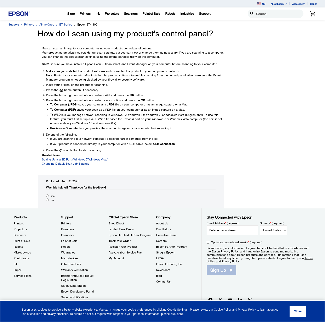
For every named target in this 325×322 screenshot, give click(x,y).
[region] (162, 311)
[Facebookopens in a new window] (210, 300)
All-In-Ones (46, 24)
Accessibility (298, 3)
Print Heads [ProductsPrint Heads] (21, 258)
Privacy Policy (229, 251)
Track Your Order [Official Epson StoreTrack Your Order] (120, 240)
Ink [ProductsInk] (16, 264)
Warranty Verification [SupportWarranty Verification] (74, 270)
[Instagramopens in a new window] (250, 300)
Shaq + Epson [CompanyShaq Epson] (165, 252)
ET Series (65, 24)
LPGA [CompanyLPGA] (160, 258)
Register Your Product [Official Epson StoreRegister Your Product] (123, 246)
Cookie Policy (223, 309)
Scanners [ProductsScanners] (20, 235)
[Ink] (97, 13)
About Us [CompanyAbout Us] (162, 223)
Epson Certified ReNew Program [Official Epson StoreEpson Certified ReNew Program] (130, 235)
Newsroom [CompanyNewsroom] (163, 270)
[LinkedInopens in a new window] (240, 300)
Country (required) (272, 223)
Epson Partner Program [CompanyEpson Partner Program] (171, 246)
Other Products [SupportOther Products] (71, 264)
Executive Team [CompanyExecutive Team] (166, 235)
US (261, 3)
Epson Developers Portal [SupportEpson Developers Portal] (77, 291)
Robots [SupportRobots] (65, 246)
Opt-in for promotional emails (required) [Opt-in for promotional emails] (236, 242)
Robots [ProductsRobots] (18, 246)
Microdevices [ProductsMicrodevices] (22, 252)
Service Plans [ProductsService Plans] (23, 275)
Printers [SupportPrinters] (66, 223)
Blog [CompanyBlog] (159, 275)
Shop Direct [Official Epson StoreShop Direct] (116, 223)
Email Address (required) (223, 223)
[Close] (298, 311)
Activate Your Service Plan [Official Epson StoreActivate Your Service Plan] (126, 252)
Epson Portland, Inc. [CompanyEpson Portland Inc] (169, 264)
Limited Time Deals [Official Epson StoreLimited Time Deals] (121, 229)
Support (13, 24)
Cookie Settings (177, 309)
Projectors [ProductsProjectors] (20, 229)
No (52, 200)
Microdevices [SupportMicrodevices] (69, 258)
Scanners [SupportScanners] (67, 235)
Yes (53, 196)
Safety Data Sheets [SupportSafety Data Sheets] (73, 285)
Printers (29, 24)
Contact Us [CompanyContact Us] (163, 281)
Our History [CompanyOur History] (163, 229)
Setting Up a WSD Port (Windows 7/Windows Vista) (75, 159)
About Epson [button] (279, 3)
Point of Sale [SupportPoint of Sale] (69, 240)
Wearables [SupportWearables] (68, 252)
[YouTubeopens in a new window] (230, 300)
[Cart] (312, 14)
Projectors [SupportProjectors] (67, 229)
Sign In (313, 3)
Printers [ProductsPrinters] (19, 223)
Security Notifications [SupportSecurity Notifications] (75, 297)
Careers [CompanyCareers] (161, 240)
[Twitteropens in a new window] (220, 300)
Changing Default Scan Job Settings (65, 163)
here (180, 314)
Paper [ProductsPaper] (17, 270)
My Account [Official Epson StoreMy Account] (116, 258)
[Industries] (187, 13)
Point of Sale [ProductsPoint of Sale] (22, 240)
